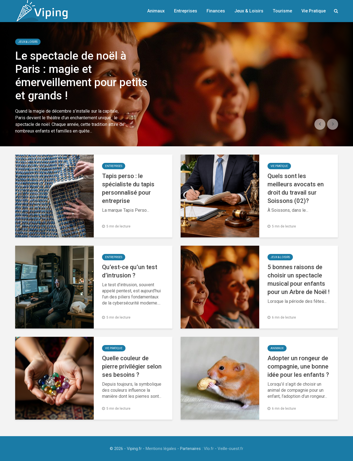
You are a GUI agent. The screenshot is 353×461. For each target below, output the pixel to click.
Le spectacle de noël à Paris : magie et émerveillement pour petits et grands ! (81, 75)
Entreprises (185, 11)
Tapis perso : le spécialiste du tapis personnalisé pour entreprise (128, 188)
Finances (216, 11)
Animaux (156, 11)
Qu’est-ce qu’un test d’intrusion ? (129, 271)
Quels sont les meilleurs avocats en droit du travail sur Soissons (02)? (296, 188)
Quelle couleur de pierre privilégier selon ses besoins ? (132, 366)
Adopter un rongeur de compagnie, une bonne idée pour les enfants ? (298, 366)
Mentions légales (161, 448)
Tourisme (282, 11)
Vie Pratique (313, 11)
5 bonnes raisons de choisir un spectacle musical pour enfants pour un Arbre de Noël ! (299, 279)
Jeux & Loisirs (248, 11)
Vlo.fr (209, 448)
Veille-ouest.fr (230, 448)
